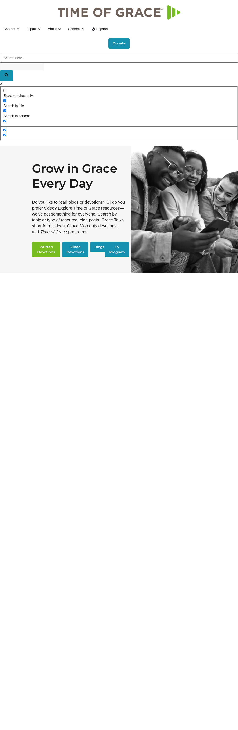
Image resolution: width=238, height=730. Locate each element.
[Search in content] (4, 110)
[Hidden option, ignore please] (4, 130)
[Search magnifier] (6, 75)
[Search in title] (4, 100)
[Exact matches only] (4, 90)
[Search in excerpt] (4, 121)
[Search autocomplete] (22, 67)
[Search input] (119, 58)
